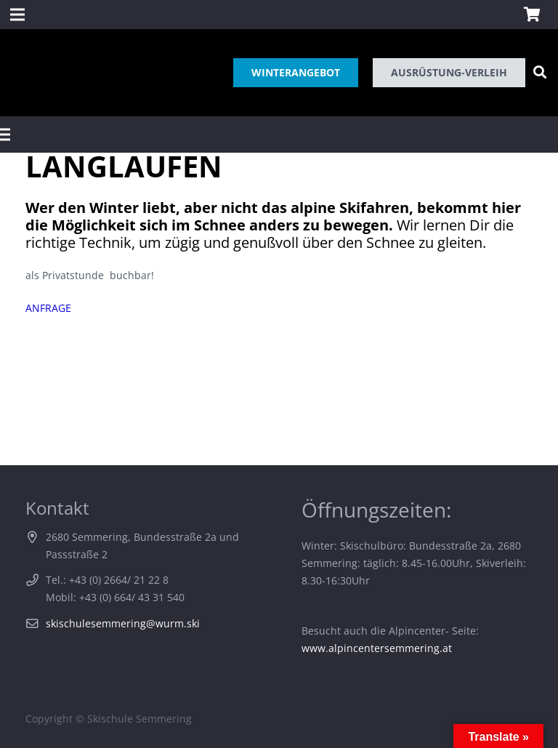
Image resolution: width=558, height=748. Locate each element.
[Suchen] (539, 72)
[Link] (24, 72)
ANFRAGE (48, 308)
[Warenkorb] (532, 14)
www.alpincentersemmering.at (377, 648)
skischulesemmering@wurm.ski (123, 623)
